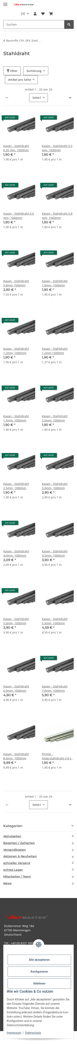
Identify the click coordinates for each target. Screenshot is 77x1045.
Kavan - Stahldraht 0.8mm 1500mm (16, 283)
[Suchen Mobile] (33, 24)
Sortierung (33, 71)
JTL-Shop (46, 1040)
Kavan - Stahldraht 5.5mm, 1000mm (55, 621)
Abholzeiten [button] (12, 836)
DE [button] (23, 13)
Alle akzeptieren (39, 959)
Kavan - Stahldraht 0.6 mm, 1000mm (18, 216)
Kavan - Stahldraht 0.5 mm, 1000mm (57, 148)
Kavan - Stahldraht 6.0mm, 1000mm (16, 688)
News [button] (7, 883)
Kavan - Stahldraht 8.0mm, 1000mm (16, 756)
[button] (35, 14)
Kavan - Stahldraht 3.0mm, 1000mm (55, 486)
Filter (12, 71)
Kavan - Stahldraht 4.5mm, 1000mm (55, 553)
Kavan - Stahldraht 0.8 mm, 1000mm (57, 216)
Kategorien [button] (12, 826)
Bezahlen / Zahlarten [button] (19, 843)
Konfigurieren (39, 971)
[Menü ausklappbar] (5, 2)
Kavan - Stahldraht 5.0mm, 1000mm (16, 621)
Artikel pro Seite (19, 80)
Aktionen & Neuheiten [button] (20, 856)
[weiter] (70, 97)
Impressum (14, 1032)
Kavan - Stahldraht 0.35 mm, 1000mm (16, 148)
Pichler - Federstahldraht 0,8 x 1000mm (56, 756)
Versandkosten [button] (14, 850)
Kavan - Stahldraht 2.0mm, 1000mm (55, 418)
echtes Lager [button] (13, 870)
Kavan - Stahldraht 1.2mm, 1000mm (16, 351)
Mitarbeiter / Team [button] (17, 876)
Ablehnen (39, 983)
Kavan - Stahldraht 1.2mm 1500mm (55, 351)
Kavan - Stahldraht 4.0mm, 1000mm (16, 553)
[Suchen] (69, 24)
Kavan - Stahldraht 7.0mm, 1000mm (55, 688)
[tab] (38, 836)
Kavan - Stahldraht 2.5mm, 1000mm (16, 486)
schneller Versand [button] (16, 863)
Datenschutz (33, 1032)
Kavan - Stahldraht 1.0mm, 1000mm (55, 283)
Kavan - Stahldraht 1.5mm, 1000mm (16, 418)
